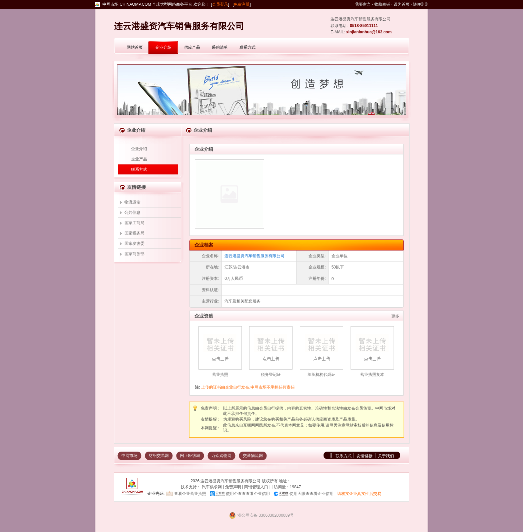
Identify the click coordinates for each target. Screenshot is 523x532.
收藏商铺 (382, 4)
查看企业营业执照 (190, 493)
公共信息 (132, 212)
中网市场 (129, 455)
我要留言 (363, 4)
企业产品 (139, 159)
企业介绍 (163, 47)
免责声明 (233, 487)
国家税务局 (134, 233)
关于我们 (386, 456)
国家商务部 (134, 253)
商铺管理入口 (256, 487)
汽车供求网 (212, 487)
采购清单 (220, 47)
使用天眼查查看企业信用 (312, 493)
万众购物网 (221, 455)
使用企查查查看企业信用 (248, 493)
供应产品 (192, 47)
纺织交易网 (159, 455)
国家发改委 (134, 243)
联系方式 (247, 47)
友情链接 (365, 456)
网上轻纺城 (190, 455)
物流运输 (132, 202)
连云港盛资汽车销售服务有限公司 (254, 255)
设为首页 (402, 4)
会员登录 (220, 4)
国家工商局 (134, 222)
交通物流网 (253, 455)
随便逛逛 (421, 4)
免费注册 (241, 4)
